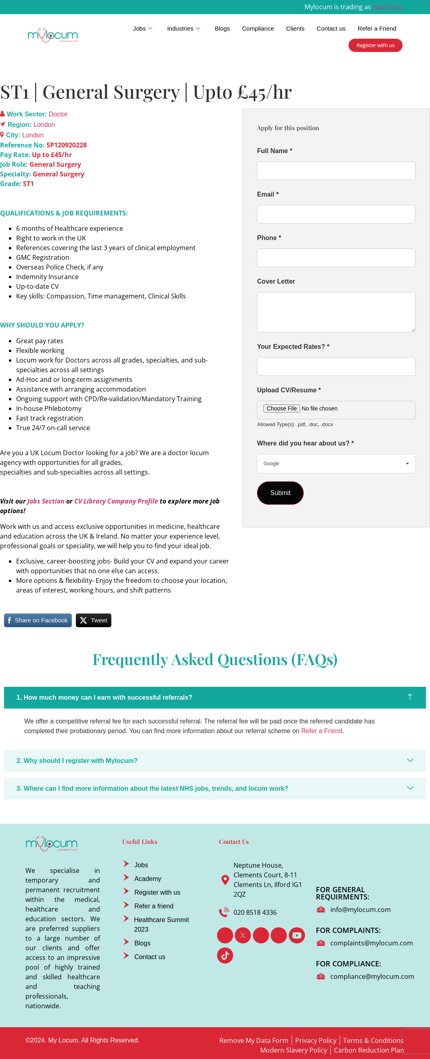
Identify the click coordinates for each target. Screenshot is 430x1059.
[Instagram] (279, 935)
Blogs (222, 28)
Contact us (331, 28)
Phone (269, 237)
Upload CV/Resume (289, 390)
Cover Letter (276, 281)
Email (267, 194)
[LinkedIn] (261, 935)
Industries (183, 28)
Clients (295, 28)
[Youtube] (297, 935)
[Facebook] (225, 935)
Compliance (258, 28)
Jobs (143, 28)
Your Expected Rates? (293, 346)
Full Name (274, 150)
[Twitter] (243, 935)
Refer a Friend (377, 28)
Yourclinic (388, 6)
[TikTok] (225, 955)
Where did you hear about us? (305, 443)
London (44, 124)
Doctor (58, 114)
